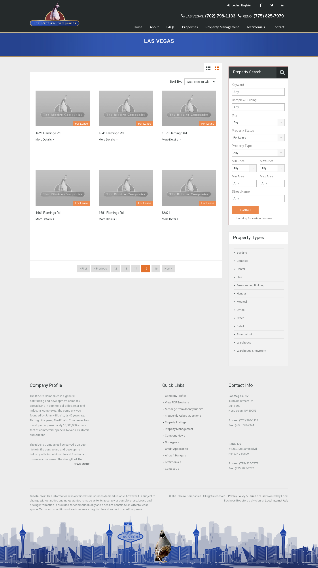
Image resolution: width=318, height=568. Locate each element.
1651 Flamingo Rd (174, 133)
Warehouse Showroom (251, 350)
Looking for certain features (252, 218)
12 (115, 268)
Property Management (222, 27)
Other (240, 318)
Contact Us (172, 468)
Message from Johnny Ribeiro (184, 409)
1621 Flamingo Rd (48, 133)
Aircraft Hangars (175, 455)
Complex (242, 260)
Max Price (267, 161)
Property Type (242, 146)
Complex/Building (244, 100)
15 (145, 268)
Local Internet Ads (276, 500)
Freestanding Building (251, 285)
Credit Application (176, 448)
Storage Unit (245, 334)
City (234, 115)
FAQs (170, 27)
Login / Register (239, 5)
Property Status (243, 130)
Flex (239, 277)
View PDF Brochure (177, 402)
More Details (45, 139)
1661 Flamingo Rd (48, 213)
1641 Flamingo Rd (111, 133)
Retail (240, 326)
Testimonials (255, 27)
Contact (278, 27)
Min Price (238, 161)
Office (240, 310)
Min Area (238, 176)
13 (125, 268)
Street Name (241, 191)
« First (83, 268)
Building (242, 252)
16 (155, 268)
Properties (190, 27)
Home (138, 27)
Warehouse (244, 342)
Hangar (241, 293)
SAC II (166, 213)
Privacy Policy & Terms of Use (246, 496)
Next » (168, 268)
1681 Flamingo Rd (111, 213)
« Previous (100, 268)
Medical (242, 301)
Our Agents (172, 442)
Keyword (238, 85)
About (154, 27)
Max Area (266, 176)
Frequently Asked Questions (183, 415)
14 (135, 268)
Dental (241, 269)
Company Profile (175, 395)
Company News (175, 435)
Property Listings (175, 422)
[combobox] (258, 122)
